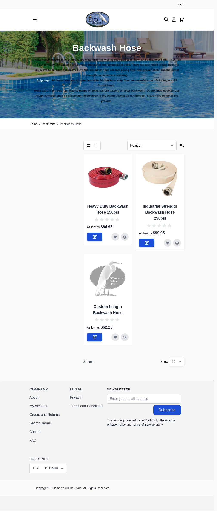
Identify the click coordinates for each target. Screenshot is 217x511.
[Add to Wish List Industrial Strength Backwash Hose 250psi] (167, 243)
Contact (35, 432)
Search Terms (40, 423)
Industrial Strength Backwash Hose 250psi (160, 212)
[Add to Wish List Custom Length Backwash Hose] (115, 337)
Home (33, 124)
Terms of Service (143, 424)
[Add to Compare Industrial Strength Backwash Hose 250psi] (177, 243)
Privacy (75, 397)
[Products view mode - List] (95, 145)
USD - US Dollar (48, 468)
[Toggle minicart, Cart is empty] (181, 19)
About (33, 397)
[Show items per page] (176, 361)
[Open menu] (34, 19)
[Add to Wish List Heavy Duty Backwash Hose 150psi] (115, 237)
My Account (38, 406)
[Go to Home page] (97, 19)
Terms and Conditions (86, 406)
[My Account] (174, 19)
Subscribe (167, 410)
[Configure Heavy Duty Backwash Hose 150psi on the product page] (94, 237)
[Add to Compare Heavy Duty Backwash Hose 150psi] (125, 237)
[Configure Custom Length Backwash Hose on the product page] (94, 337)
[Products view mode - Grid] (89, 145)
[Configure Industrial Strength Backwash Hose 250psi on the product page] (146, 243)
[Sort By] (152, 145)
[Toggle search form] (166, 19)
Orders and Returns (44, 414)
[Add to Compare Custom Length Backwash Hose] (125, 337)
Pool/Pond (49, 124)
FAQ (180, 4)
